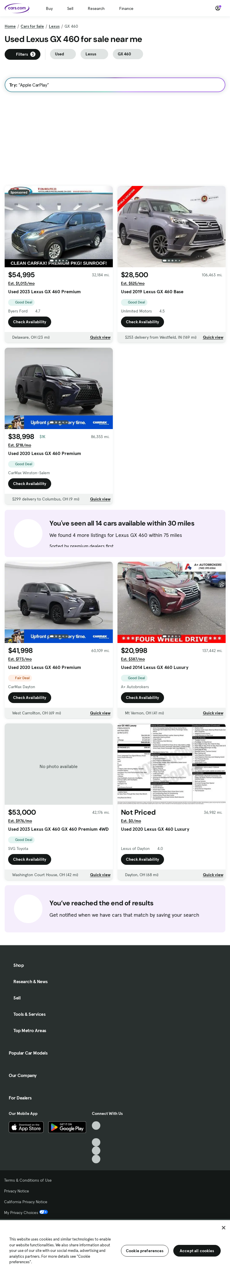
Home (10, 26)
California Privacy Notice (25, 1201)
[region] (115, 1245)
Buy (49, 8)
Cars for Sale (32, 26)
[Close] (223, 1227)
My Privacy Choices (26, 1212)
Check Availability (29, 321)
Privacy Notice (16, 1191)
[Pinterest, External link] (96, 1159)
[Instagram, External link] (96, 1150)
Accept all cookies (197, 1250)
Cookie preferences (145, 1250)
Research (96, 8)
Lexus (54, 26)
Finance (126, 8)
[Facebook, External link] (96, 1134)
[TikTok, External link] (96, 1125)
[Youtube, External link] (96, 1142)
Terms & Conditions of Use (28, 1180)
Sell (70, 8)
